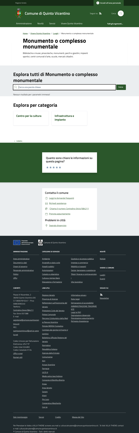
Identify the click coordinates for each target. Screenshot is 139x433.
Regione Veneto (20, 3)
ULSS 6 (45, 372)
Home (25, 33)
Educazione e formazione (52, 281)
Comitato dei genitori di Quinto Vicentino (55, 331)
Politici (15, 274)
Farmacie (45, 368)
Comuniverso (47, 356)
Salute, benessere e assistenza (83, 270)
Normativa (46, 345)
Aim (43, 360)
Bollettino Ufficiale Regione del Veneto (54, 339)
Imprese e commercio (79, 262)
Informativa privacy (78, 295)
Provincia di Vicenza (50, 299)
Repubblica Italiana (49, 349)
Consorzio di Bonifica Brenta (53, 380)
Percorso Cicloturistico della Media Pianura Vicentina (55, 320)
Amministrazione (24, 23)
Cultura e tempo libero (51, 278)
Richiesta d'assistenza (80, 321)
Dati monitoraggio (20, 417)
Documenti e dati (20, 262)
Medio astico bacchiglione (52, 376)
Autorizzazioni (47, 270)
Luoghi (55, 33)
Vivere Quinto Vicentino (71, 23)
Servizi (52, 23)
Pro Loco (45, 399)
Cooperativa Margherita (51, 403)
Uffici (15, 278)
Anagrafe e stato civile (51, 262)
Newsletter (104, 298)
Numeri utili (17, 357)
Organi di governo (20, 266)
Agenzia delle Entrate (50, 353)
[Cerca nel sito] (120, 13)
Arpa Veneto (47, 387)
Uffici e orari (18, 353)
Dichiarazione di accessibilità (82, 302)
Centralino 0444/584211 (23, 310)
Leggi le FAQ (76, 312)
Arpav (44, 383)
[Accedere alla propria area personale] (109, 3)
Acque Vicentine (48, 364)
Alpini (44, 395)
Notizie (102, 258)
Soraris (45, 391)
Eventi (102, 278)
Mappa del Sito (78, 417)
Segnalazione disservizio (80, 315)
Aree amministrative (21, 258)
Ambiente (46, 258)
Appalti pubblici (48, 266)
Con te (44, 407)
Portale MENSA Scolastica (52, 326)
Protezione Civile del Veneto (53, 310)
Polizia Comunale (49, 314)
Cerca (120, 87)
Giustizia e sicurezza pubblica (82, 258)
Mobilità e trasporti (78, 266)
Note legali (75, 299)
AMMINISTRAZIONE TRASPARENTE (84, 308)
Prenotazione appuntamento (82, 318)
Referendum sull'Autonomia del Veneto (54, 304)
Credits (58, 417)
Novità (40, 23)
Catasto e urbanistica (50, 274)
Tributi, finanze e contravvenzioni (84, 276)
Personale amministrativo (23, 270)
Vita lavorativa (77, 281)
